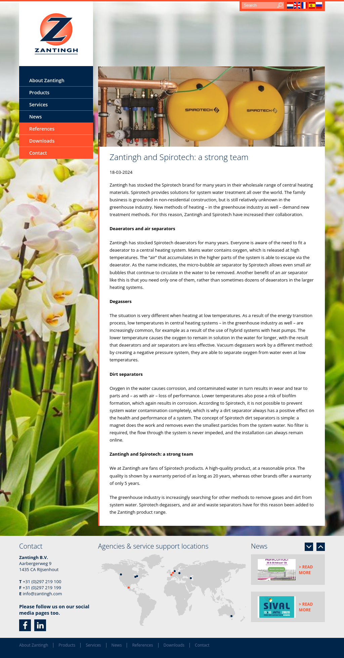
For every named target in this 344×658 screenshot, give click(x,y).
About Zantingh (46, 80)
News (35, 116)
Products (39, 92)
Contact (38, 153)
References (41, 128)
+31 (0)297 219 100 (42, 581)
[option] (211, 106)
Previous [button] (320, 547)
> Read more (306, 569)
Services (38, 104)
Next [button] (309, 547)
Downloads (41, 141)
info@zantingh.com (42, 594)
